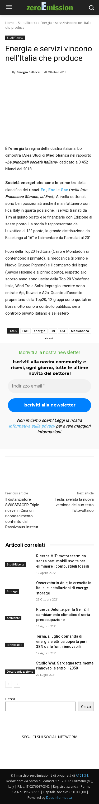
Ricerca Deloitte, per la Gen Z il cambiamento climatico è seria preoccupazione (63, 614)
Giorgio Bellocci (28, 72)
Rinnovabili (14, 645)
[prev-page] (8, 684)
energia (39, 331)
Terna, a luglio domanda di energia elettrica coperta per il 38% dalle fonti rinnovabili (62, 641)
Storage (12, 591)
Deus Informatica (59, 797)
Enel (51, 189)
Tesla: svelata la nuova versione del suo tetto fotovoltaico (74, 505)
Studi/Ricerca (27, 23)
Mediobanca (80, 331)
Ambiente (13, 618)
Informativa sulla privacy (32, 426)
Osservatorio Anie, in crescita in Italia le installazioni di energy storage (63, 587)
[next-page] (17, 684)
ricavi (49, 338)
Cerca (10, 698)
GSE (63, 331)
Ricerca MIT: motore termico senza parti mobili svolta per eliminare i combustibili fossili (62, 561)
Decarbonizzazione (20, 671)
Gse (64, 189)
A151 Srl (82, 775)
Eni (43, 189)
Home (10, 23)
